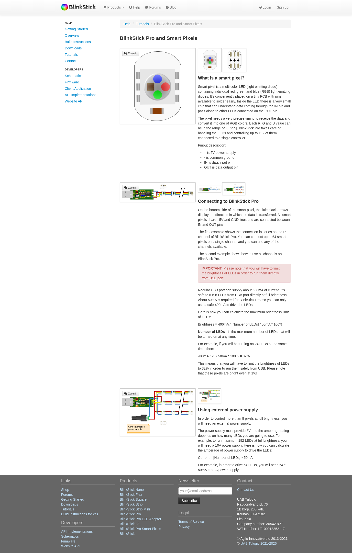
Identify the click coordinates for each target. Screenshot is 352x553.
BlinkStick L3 (129, 524)
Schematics (73, 76)
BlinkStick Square (133, 499)
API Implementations (80, 95)
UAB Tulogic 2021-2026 (259, 543)
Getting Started (76, 29)
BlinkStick (127, 534)
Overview (72, 35)
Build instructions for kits (79, 514)
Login (265, 7)
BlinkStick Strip (131, 504)
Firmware (72, 82)
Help (134, 7)
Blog (171, 7)
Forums (153, 7)
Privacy (184, 527)
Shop (65, 490)
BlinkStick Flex (131, 495)
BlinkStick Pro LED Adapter (140, 519)
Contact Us (245, 490)
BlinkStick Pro (130, 514)
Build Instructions (78, 42)
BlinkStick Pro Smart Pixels (140, 529)
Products (113, 7)
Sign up (282, 7)
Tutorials (71, 54)
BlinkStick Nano (132, 490)
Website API (74, 101)
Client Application (78, 88)
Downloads (73, 48)
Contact (71, 61)
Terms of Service (191, 522)
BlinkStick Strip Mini (135, 509)
